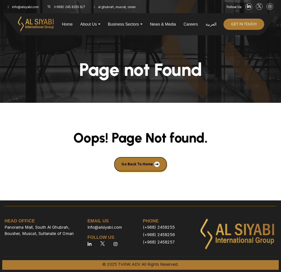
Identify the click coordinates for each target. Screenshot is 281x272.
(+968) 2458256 (159, 234)
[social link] (248, 6)
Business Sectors (123, 24)
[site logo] (36, 24)
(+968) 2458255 (159, 227)
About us (88, 24)
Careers (191, 24)
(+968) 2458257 (159, 242)
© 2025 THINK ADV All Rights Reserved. (140, 264)
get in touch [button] (244, 24)
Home (67, 24)
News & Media (163, 24)
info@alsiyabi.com (105, 227)
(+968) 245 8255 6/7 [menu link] (69, 7)
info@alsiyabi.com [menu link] (25, 7)
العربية (211, 24)
